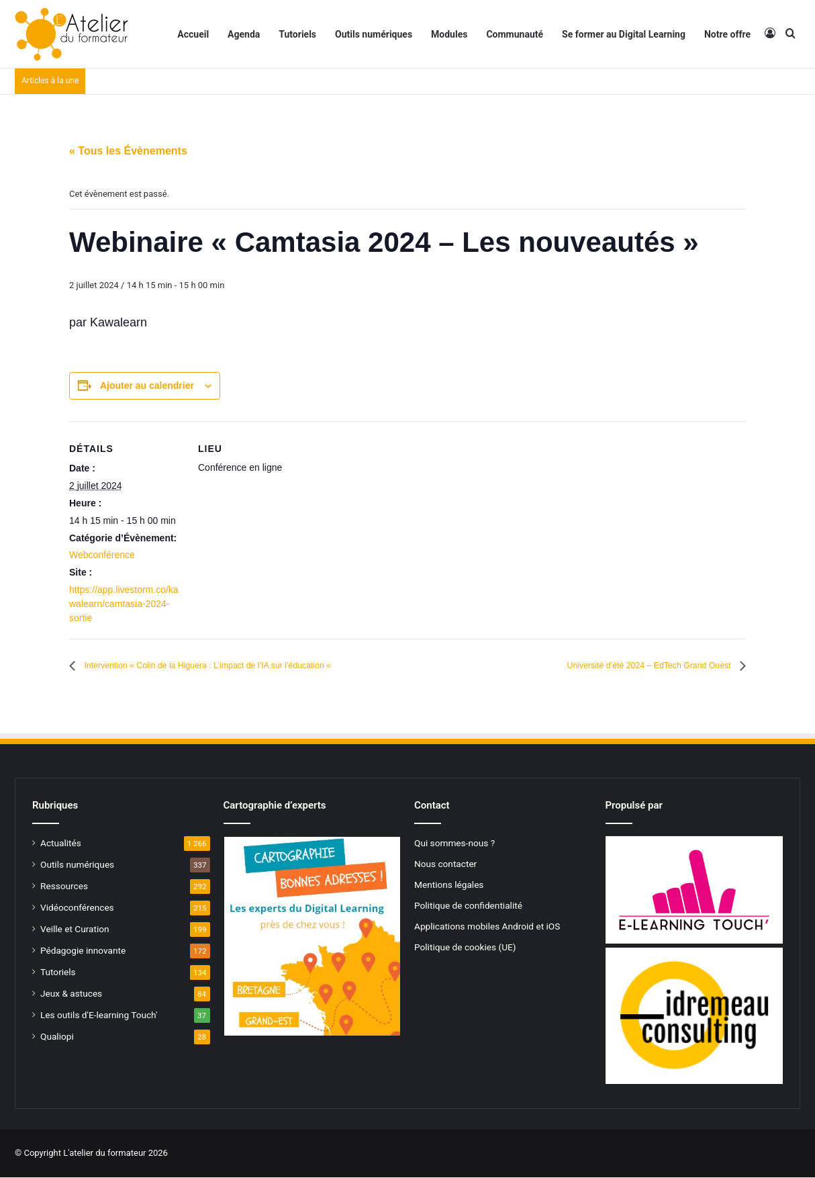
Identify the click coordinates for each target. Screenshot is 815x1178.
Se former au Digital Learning (623, 34)
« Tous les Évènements (128, 150)
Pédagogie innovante (83, 951)
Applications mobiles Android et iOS (487, 926)
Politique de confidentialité (468, 906)
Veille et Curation (74, 929)
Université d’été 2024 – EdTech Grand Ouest (625, 666)
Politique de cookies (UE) (465, 947)
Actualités (60, 843)
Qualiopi (57, 1037)
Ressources (64, 886)
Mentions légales (448, 885)
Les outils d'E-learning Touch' (98, 1015)
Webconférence (102, 554)
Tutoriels (297, 34)
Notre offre (727, 34)
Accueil (193, 34)
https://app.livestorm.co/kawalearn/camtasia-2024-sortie (124, 603)
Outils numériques (373, 34)
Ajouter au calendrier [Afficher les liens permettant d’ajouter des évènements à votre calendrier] (147, 385)
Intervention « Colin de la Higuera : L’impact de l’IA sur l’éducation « (245, 666)
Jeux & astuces (71, 994)
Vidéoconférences (77, 908)
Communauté (514, 34)
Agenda (244, 34)
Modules (449, 34)
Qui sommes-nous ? (454, 843)
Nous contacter (445, 864)
